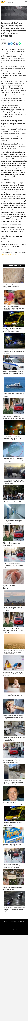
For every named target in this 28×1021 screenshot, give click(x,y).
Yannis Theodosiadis (18, 1018)
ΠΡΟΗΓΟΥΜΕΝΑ (6, 971)
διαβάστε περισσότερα (8, 283)
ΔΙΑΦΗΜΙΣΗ (6, 1007)
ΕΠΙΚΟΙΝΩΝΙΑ (14, 1007)
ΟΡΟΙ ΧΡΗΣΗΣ (21, 1007)
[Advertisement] (14, 60)
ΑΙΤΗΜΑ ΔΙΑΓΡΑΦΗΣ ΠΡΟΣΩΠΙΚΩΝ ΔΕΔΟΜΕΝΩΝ (14, 1009)
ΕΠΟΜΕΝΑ (13, 971)
